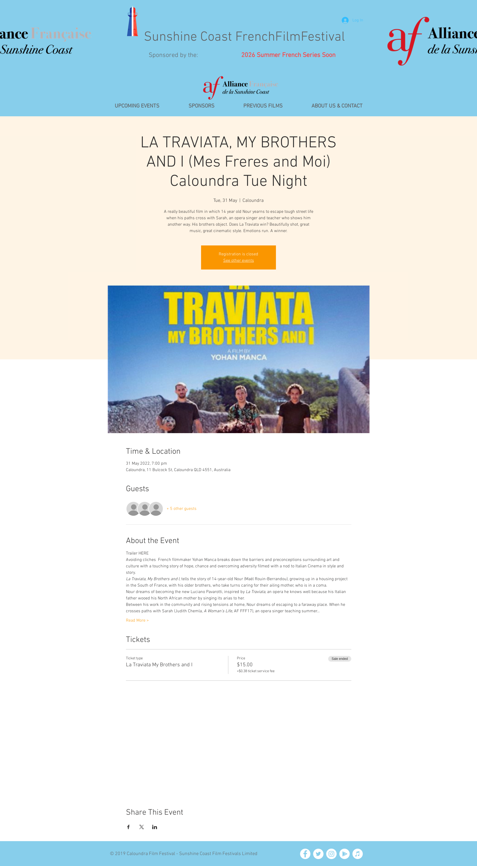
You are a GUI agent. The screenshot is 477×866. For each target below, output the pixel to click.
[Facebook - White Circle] (305, 854)
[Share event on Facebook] (128, 827)
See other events (238, 260)
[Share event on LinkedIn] (154, 827)
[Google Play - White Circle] (344, 854)
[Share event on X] (141, 827)
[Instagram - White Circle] (331, 854)
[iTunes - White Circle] (357, 854)
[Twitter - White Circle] (318, 854)
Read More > (137, 620)
